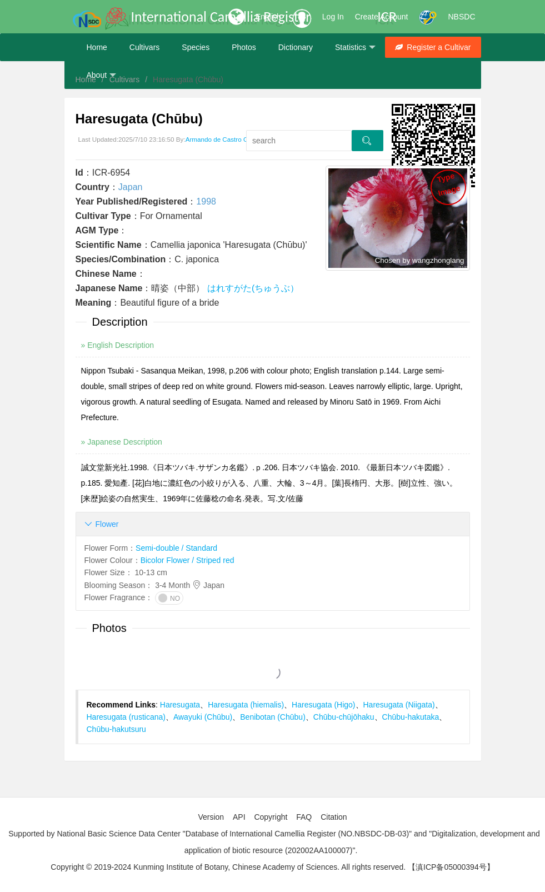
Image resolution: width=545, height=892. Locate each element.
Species (195, 47)
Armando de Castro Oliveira (226, 139)
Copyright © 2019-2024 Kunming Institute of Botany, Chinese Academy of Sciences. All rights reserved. (228, 867)
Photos (244, 47)
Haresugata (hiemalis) (246, 704)
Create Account (381, 16)
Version (211, 817)
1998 (206, 201)
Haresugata (180, 704)
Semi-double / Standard (176, 548)
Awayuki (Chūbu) (202, 716)
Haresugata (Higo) (323, 704)
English (268, 16)
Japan (130, 187)
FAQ (304, 817)
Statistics (355, 47)
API (239, 817)
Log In (333, 16)
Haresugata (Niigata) (399, 704)
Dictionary (295, 47)
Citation (334, 817)
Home (97, 47)
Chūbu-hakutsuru (116, 729)
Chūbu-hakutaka (410, 716)
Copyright (270, 817)
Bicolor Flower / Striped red (187, 560)
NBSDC (461, 16)
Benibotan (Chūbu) (273, 716)
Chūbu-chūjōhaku (343, 716)
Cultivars (144, 47)
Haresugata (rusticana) (126, 716)
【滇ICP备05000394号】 (451, 867)
